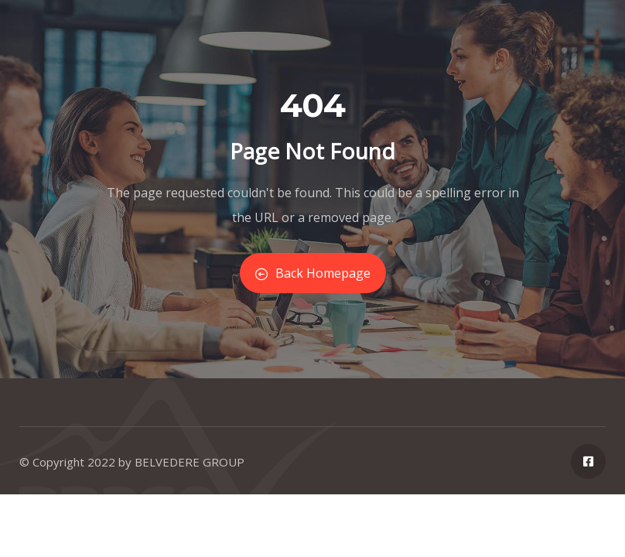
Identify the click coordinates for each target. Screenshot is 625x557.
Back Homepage (313, 273)
